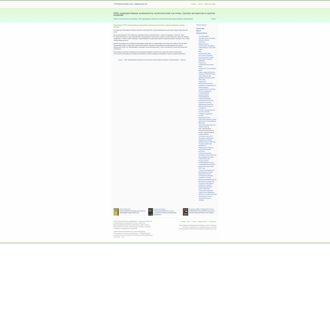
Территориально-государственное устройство (207, 88)
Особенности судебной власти (207, 85)
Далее (214, 19)
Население (202, 42)
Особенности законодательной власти (206, 82)
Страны (193, 4)
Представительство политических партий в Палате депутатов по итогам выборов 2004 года (207, 120)
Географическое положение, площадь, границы (207, 39)
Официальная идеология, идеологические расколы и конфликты (206, 106)
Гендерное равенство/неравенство (205, 144)
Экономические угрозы (205, 196)
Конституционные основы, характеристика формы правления (206, 59)
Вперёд (183, 60)
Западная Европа (124, 19)
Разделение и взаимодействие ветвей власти (206, 64)
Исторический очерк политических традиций (205, 54)
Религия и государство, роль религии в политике (207, 111)
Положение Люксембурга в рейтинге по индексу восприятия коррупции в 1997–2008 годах (206, 185)
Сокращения (212, 221)
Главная (116, 19)
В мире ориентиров (159, 209)
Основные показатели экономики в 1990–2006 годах (207, 154)
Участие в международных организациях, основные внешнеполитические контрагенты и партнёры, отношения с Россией (206, 173)
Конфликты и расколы (205, 102)
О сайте (194, 221)
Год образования (204, 36)
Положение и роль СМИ (206, 136)
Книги (200, 4)
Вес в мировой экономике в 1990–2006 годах (206, 158)
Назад (120, 60)
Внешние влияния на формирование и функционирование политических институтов (206, 97)
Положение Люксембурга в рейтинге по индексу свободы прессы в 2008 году (207, 140)
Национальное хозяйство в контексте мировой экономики (206, 149)
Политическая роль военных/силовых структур (207, 126)
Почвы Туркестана (125, 209)
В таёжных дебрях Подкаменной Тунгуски (201, 209)
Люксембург (133, 19)
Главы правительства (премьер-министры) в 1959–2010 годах (207, 77)
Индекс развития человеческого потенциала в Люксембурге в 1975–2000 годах (207, 46)
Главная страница (201, 25)
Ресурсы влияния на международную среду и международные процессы (207, 162)
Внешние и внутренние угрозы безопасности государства (207, 180)
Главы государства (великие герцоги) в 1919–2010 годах (207, 73)
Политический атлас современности (131, 4)
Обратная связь (210, 4)
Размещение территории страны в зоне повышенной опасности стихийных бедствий (207, 192)
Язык (200, 51)
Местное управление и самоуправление (205, 92)
